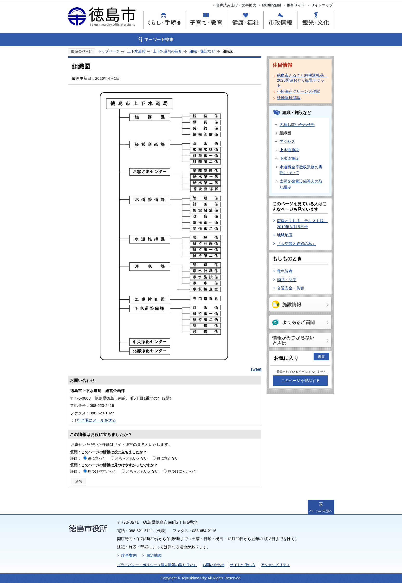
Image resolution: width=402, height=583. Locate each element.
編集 (321, 356)
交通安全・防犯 (290, 288)
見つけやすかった (102, 471)
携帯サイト (296, 5)
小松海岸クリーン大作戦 (298, 91)
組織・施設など (202, 51)
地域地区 (285, 235)
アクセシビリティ (275, 565)
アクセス (287, 141)
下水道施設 (289, 158)
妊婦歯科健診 (288, 97)
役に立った (97, 458)
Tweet (255, 369)
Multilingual (271, 5)
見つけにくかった (182, 471)
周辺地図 (154, 555)
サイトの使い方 (242, 565)
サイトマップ (322, 5)
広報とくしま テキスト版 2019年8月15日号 (302, 223)
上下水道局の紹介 (167, 51)
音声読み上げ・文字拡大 (236, 5)
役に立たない (168, 458)
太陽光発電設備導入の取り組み (301, 184)
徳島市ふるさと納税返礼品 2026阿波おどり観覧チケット (301, 80)
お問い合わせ (213, 565)
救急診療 (285, 271)
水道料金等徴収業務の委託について (301, 170)
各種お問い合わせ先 (297, 124)
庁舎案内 (129, 555)
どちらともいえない (131, 458)
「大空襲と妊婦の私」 (296, 243)
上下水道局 (136, 51)
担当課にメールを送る (96, 420)
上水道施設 (289, 150)
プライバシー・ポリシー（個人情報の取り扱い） (157, 565)
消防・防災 (286, 279)
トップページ (109, 51)
